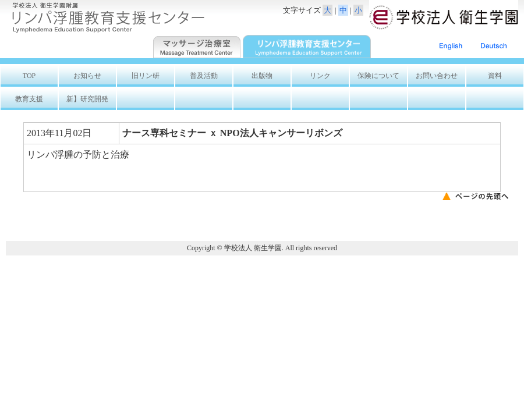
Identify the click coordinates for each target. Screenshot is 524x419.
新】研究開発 (90, 99)
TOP (29, 76)
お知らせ (87, 76)
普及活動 (204, 76)
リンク (320, 76)
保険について (378, 76)
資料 (495, 76)
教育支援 (29, 99)
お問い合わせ (437, 76)
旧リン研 (146, 76)
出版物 (262, 76)
